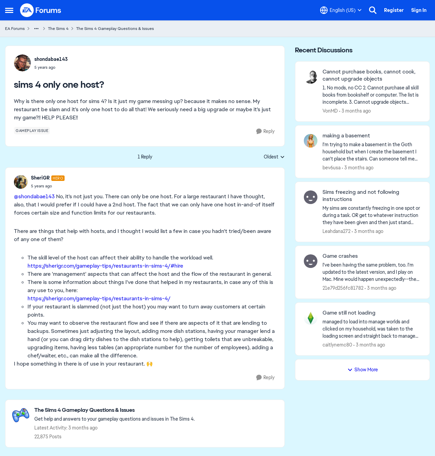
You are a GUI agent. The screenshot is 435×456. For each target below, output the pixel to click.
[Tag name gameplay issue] (32, 130)
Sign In (419, 10)
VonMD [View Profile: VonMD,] (330, 111)
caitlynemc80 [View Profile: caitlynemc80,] (337, 345)
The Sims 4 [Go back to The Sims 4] (58, 28)
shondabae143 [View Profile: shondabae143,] (51, 59)
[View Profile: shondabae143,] (22, 62)
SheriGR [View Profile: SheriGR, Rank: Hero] (40, 178)
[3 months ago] (355, 111)
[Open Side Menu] (9, 10)
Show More (362, 370)
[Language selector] (341, 10)
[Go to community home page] (41, 10)
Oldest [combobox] (274, 157)
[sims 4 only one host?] (48, 186)
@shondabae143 (34, 196)
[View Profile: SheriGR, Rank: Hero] (21, 182)
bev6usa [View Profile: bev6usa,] (332, 167)
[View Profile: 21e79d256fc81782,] (310, 261)
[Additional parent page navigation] (36, 28)
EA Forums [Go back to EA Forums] (15, 28)
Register (394, 10)
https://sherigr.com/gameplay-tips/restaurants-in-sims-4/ (99, 298)
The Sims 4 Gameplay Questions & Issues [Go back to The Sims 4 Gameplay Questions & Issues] (115, 28)
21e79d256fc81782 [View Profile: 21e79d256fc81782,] (343, 288)
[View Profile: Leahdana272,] (310, 197)
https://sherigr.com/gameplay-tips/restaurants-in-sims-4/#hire (105, 265)
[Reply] (265, 131)
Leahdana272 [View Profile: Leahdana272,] (336, 231)
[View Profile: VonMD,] (310, 77)
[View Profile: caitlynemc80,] (310, 318)
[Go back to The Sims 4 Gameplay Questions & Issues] (114, 410)
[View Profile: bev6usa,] (310, 141)
